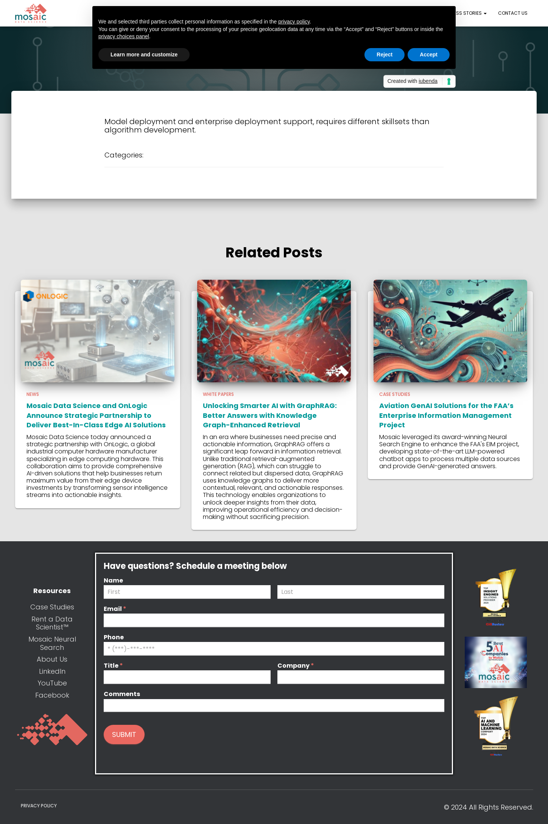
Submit (124, 734)
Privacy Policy (39, 805)
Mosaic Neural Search (52, 643)
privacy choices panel (123, 36)
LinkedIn (52, 671)
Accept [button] (428, 54)
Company (295, 666)
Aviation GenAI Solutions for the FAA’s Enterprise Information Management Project (446, 415)
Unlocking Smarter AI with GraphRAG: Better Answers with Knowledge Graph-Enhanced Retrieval (270, 415)
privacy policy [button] (294, 22)
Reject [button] (384, 54)
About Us (52, 659)
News (32, 394)
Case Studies (394, 394)
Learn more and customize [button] (144, 54)
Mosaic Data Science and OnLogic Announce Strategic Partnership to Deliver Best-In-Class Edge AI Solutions (96, 415)
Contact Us (513, 13)
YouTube (52, 683)
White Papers (218, 394)
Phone (114, 638)
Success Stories (463, 13)
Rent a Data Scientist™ (52, 623)
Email (115, 609)
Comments (122, 694)
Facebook (52, 695)
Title (113, 666)
